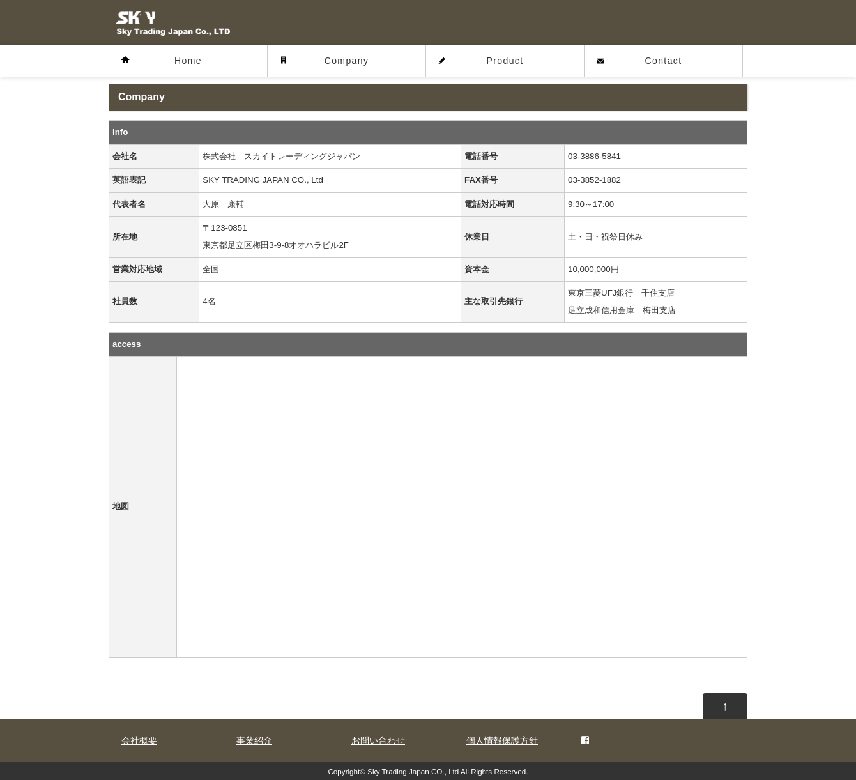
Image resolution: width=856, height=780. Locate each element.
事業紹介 (254, 740)
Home (188, 61)
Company (347, 61)
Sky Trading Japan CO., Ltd (413, 771)
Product (504, 61)
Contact (663, 61)
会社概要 (139, 740)
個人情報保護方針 (502, 740)
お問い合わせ (378, 740)
